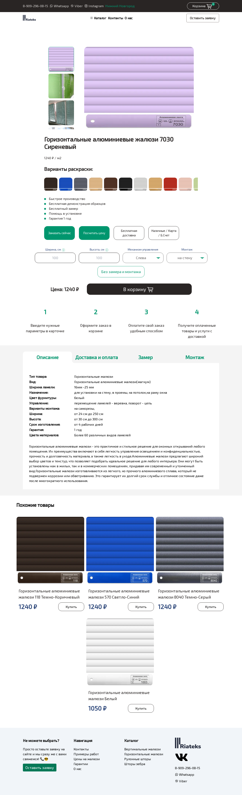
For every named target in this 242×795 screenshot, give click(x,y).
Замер (145, 357)
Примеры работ (86, 754)
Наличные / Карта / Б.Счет (163, 233)
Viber (77, 6)
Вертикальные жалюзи (142, 749)
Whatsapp (59, 6)
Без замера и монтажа (121, 271)
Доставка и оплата (96, 357)
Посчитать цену (94, 233)
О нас (129, 18)
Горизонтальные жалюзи (143, 754)
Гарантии (81, 764)
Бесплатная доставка (129, 233)
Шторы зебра (134, 764)
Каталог (98, 18)
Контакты (115, 18)
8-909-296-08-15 (35, 6)
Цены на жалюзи (87, 759)
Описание (47, 357)
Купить (71, 607)
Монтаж (194, 357)
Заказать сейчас (59, 233)
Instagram (94, 6)
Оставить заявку (203, 18)
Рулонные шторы (137, 759)
